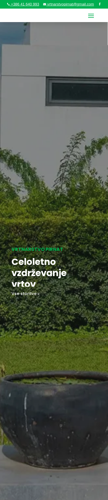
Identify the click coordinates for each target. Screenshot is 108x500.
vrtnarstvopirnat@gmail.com (70, 4)
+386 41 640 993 (24, 4)
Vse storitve (24, 294)
